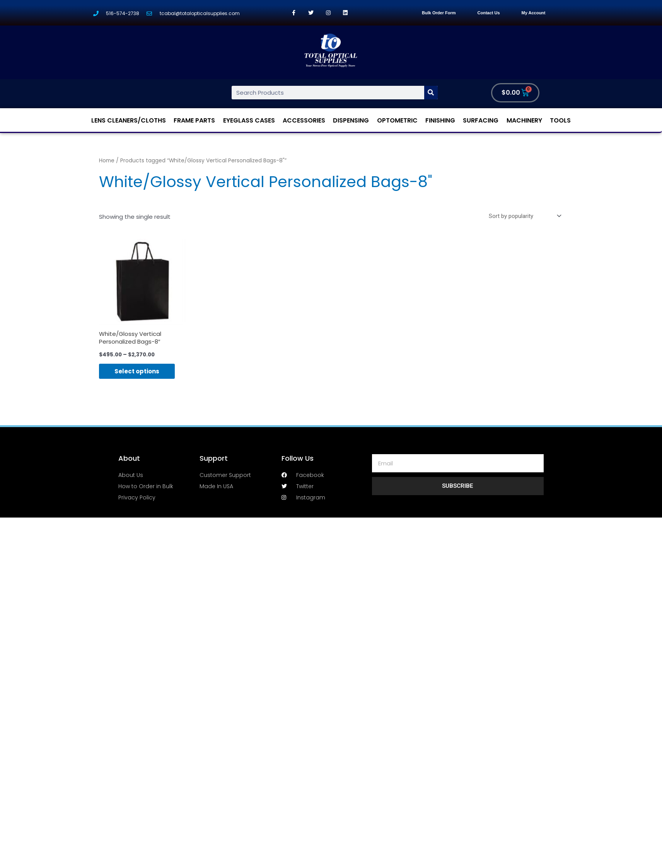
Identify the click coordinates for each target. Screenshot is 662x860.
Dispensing (351, 120)
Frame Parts (194, 120)
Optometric (397, 120)
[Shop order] (523, 216)
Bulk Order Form (439, 12)
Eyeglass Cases (249, 120)
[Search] (431, 92)
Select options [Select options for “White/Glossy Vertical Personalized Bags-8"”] (136, 371)
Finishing (440, 120)
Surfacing (480, 120)
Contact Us (489, 12)
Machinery (524, 120)
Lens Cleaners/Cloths (128, 120)
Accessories (304, 120)
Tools (560, 120)
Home (106, 160)
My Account (534, 12)
